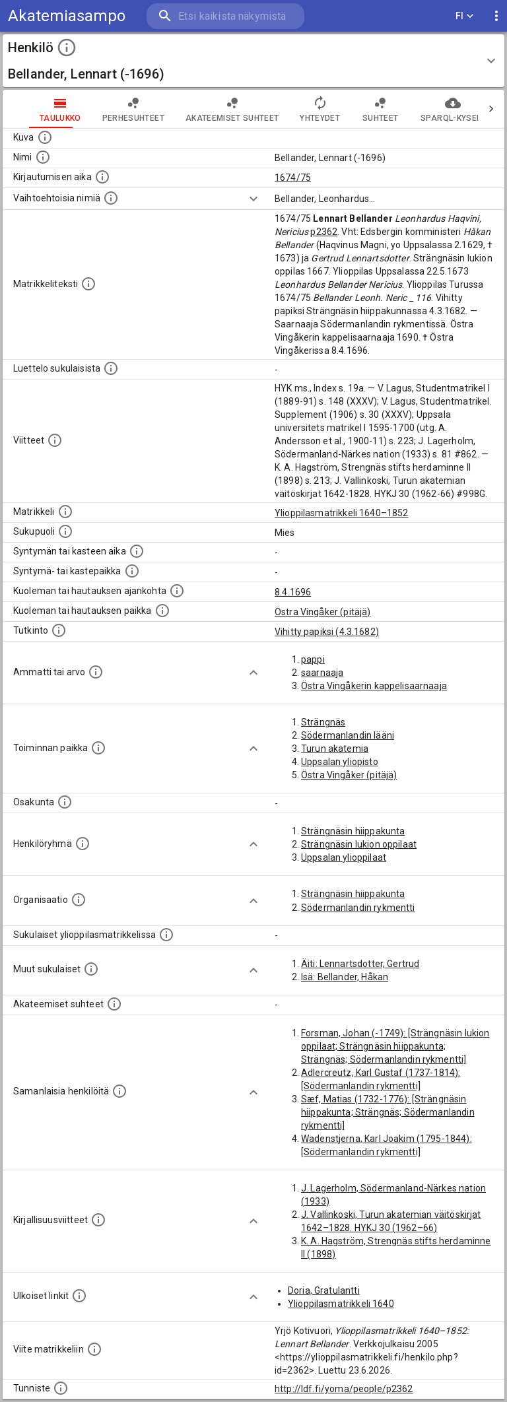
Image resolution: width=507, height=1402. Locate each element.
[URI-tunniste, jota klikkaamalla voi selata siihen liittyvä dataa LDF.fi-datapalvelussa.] (60, 1388)
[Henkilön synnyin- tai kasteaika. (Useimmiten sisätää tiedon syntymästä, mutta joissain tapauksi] (136, 551)
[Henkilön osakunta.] (64, 802)
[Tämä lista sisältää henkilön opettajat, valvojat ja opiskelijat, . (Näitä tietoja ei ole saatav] (114, 1004)
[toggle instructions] (66, 47)
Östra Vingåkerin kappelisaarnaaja (374, 686)
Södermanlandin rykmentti (358, 907)
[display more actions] (496, 16)
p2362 (323, 231)
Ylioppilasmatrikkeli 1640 (341, 1303)
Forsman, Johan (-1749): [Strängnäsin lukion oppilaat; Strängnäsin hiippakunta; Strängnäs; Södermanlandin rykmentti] (395, 1046)
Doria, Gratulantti (324, 1290)
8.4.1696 (293, 592)
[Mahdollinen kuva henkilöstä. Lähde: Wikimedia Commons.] (44, 137)
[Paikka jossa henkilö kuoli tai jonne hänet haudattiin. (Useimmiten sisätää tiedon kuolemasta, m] (162, 610)
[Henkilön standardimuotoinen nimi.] (42, 157)
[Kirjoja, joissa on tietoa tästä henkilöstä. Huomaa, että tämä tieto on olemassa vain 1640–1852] (98, 1219)
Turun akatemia (334, 748)
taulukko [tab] (34, 109)
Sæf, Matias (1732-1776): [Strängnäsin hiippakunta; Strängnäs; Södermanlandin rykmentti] (388, 1112)
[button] (253, 60)
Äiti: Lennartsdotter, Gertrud (360, 963)
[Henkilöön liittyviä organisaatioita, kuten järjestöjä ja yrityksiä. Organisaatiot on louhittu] (78, 899)
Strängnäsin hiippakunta (353, 831)
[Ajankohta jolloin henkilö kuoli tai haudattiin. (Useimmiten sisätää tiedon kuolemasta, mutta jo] (176, 590)
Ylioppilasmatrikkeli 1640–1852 (342, 513)
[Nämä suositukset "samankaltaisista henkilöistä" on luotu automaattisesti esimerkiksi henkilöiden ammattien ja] (119, 1091)
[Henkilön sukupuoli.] (65, 531)
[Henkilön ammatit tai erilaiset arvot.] (95, 672)
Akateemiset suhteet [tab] (206, 109)
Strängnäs (323, 722)
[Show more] (253, 198)
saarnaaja (322, 672)
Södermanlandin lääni (347, 735)
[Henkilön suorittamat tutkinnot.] (58, 630)
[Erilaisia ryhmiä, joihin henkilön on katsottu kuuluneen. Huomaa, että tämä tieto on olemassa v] (82, 843)
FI (464, 16)
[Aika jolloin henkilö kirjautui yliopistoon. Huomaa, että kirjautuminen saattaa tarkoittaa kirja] (102, 176)
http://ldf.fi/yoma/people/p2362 (344, 1389)
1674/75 (293, 177)
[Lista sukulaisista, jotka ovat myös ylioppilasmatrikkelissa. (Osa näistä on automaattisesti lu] (166, 934)
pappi (313, 659)
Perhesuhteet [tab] (107, 109)
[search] (225, 16)
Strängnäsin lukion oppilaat (359, 844)
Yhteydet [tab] (293, 109)
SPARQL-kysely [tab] (426, 109)
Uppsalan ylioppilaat (343, 857)
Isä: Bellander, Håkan (344, 977)
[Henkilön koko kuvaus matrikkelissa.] (88, 283)
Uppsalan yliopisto (339, 761)
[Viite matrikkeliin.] (94, 1349)
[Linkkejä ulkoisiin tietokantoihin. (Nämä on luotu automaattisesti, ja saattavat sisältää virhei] (79, 1295)
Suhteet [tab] (354, 109)
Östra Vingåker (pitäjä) (322, 612)
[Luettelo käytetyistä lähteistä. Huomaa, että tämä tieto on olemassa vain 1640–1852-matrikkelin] (54, 440)
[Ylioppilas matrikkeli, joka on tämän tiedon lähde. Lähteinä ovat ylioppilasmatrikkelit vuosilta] (65, 511)
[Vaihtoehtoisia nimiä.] (110, 198)
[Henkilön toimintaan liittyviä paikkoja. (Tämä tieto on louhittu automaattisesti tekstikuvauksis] (98, 747)
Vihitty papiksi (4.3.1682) (327, 631)
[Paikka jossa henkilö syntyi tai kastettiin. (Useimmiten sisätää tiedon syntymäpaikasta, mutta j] (132, 571)
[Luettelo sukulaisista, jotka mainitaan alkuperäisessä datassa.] (110, 368)
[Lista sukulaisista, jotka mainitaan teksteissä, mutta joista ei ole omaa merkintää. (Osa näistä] (91, 969)
